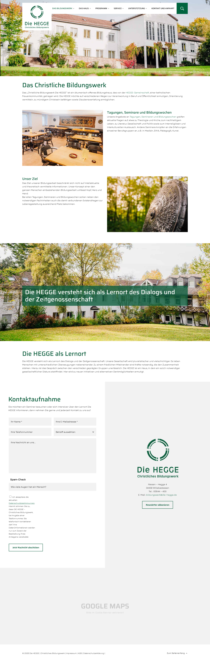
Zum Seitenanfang (176, 653)
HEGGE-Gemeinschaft (137, 92)
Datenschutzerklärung (93, 653)
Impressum (71, 653)
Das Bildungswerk (62, 8)
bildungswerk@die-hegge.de (161, 495)
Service (118, 8)
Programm (101, 8)
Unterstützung (136, 8)
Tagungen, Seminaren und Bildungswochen (153, 116)
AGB (80, 653)
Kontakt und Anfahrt (162, 8)
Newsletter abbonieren (157, 505)
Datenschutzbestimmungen (22, 503)
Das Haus (84, 8)
